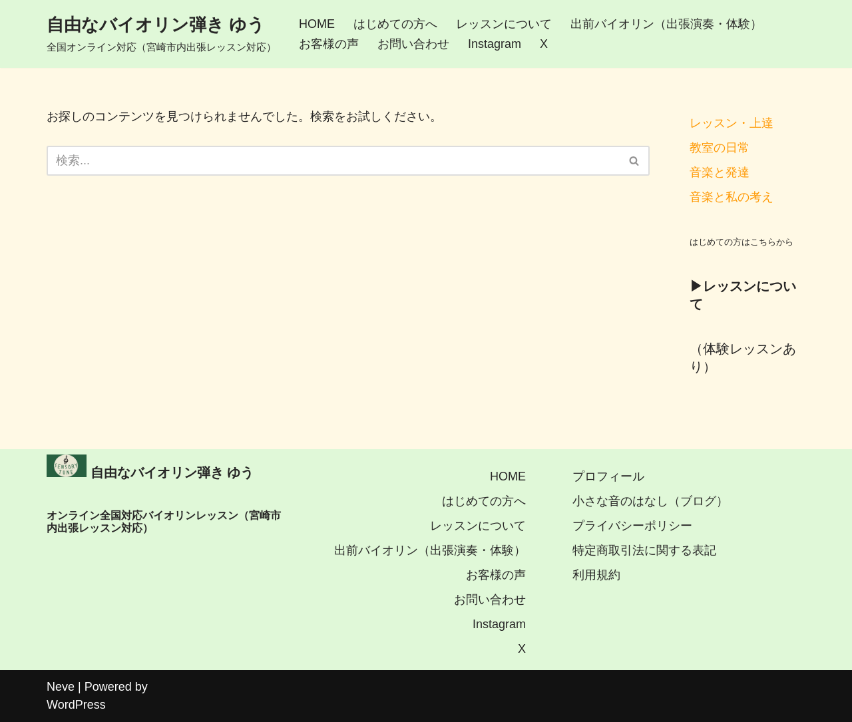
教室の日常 (719, 147)
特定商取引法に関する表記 (644, 550)
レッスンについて (504, 24)
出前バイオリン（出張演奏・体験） (666, 24)
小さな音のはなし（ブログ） (650, 501)
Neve (61, 686)
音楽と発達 (719, 172)
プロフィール (608, 476)
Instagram (494, 44)
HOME (317, 24)
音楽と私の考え (731, 197)
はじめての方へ (395, 24)
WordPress (76, 704)
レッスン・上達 (731, 123)
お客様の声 (329, 44)
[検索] (333, 161)
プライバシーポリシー (632, 525)
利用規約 (596, 575)
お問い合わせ (413, 44)
